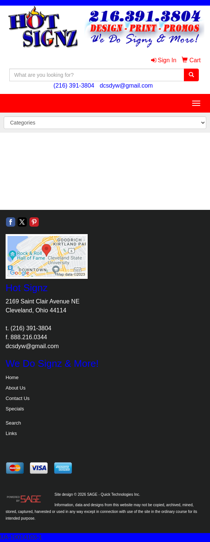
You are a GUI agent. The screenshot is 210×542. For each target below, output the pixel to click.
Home (12, 377)
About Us (15, 388)
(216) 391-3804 (73, 85)
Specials (15, 409)
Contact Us (17, 398)
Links (11, 433)
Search (13, 423)
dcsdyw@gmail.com (126, 85)
